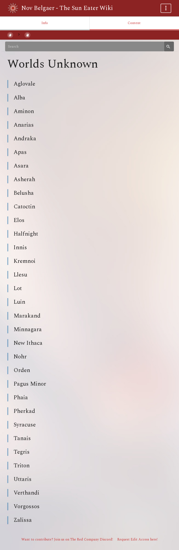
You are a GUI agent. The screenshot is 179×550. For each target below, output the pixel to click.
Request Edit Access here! (137, 539)
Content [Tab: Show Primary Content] (134, 23)
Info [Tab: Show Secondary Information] (45, 23)
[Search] (84, 46)
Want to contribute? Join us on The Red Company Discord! (67, 539)
